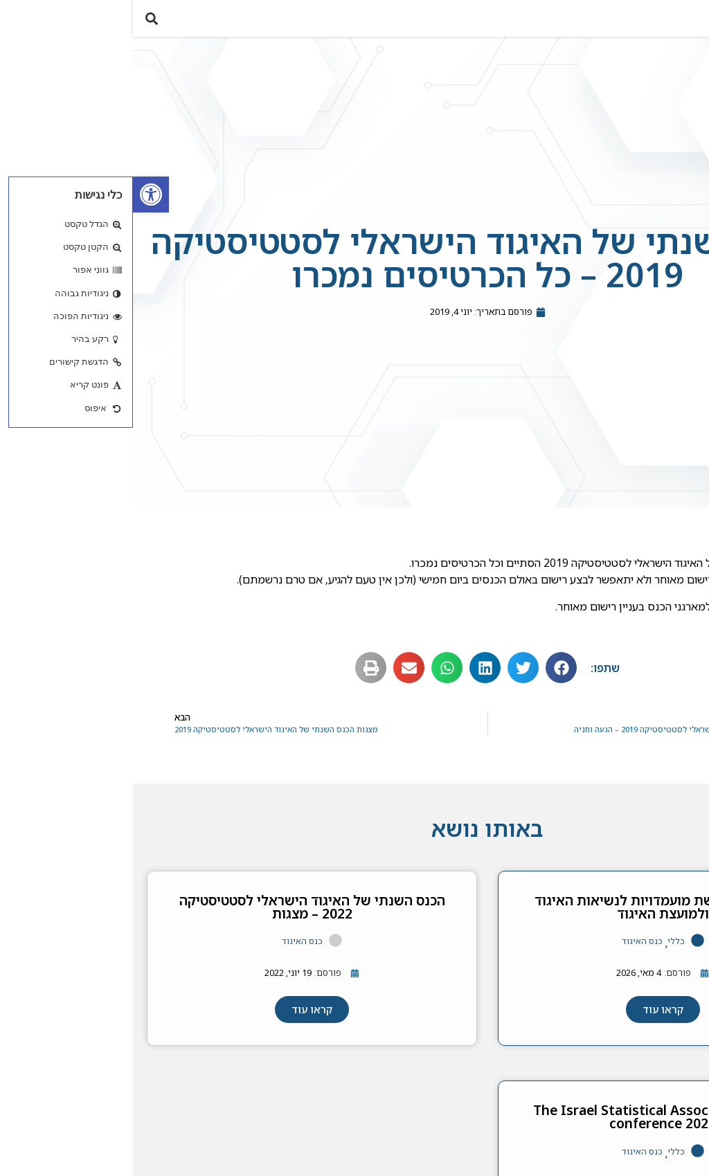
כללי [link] (543, 950)
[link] (18, 194)
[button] (690, 22)
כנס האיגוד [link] (509, 950)
